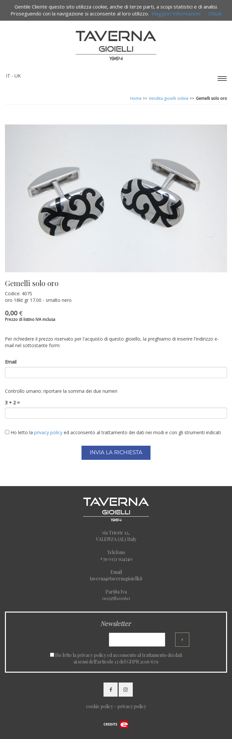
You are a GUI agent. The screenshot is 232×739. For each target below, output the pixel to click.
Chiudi (214, 13)
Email (10, 362)
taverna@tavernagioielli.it (116, 578)
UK (17, 76)
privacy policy (91, 655)
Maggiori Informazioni (175, 13)
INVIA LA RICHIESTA (116, 452)
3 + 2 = (12, 402)
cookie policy (99, 706)
